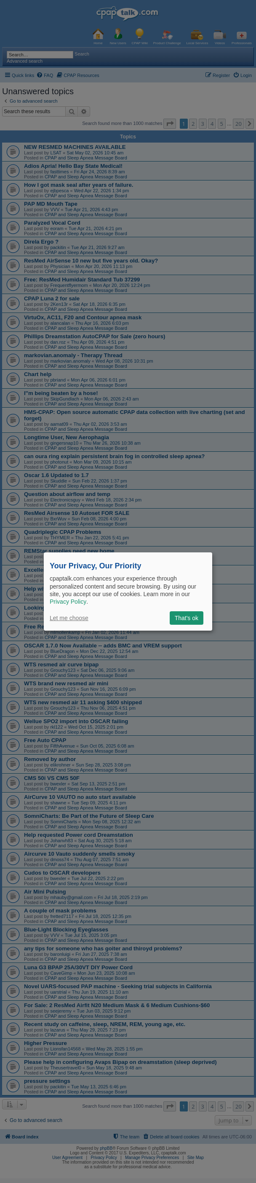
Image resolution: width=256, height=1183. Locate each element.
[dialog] (128, 591)
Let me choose (69, 618)
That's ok (186, 618)
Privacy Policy (68, 601)
